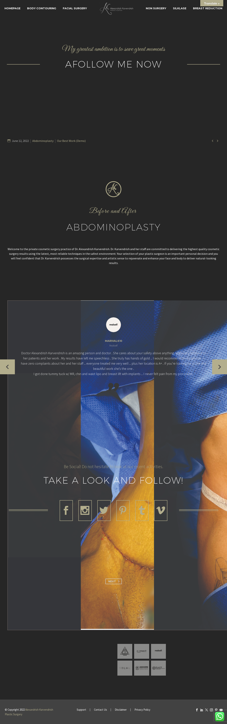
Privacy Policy (142, 709)
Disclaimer (121, 709)
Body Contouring (41, 8)
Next (114, 581)
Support (81, 709)
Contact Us (100, 709)
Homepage (12, 8)
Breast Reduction (207, 8)
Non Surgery (156, 8)
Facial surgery (75, 8)
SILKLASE (179, 8)
